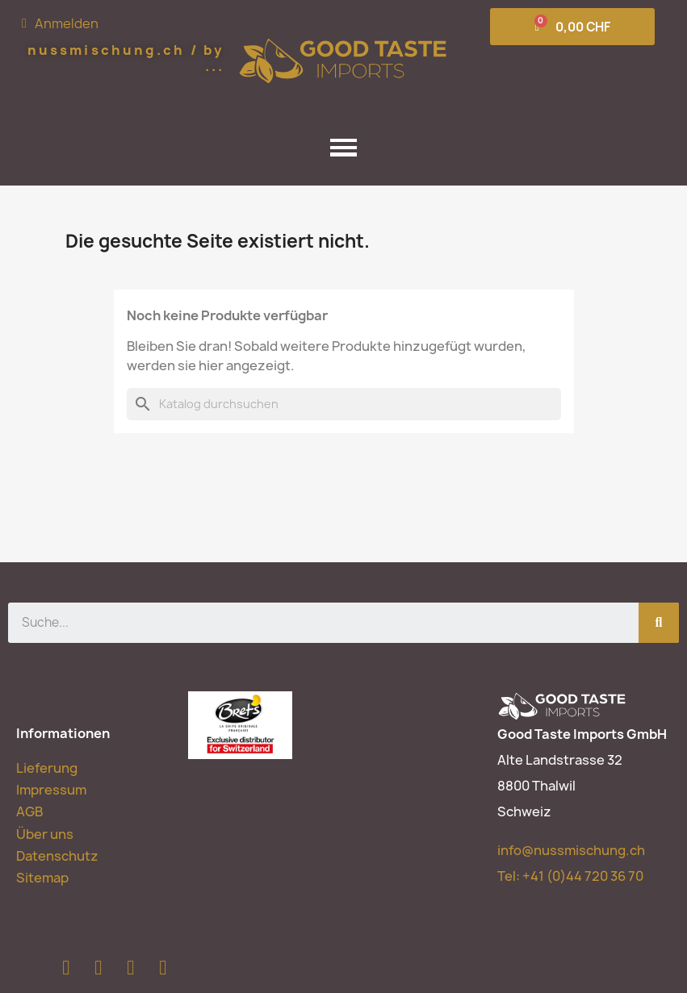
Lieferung (46, 768)
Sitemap (42, 878)
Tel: (570, 876)
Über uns (44, 834)
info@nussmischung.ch (571, 850)
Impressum (51, 790)
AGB (29, 811)
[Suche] (344, 404)
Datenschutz (57, 856)
